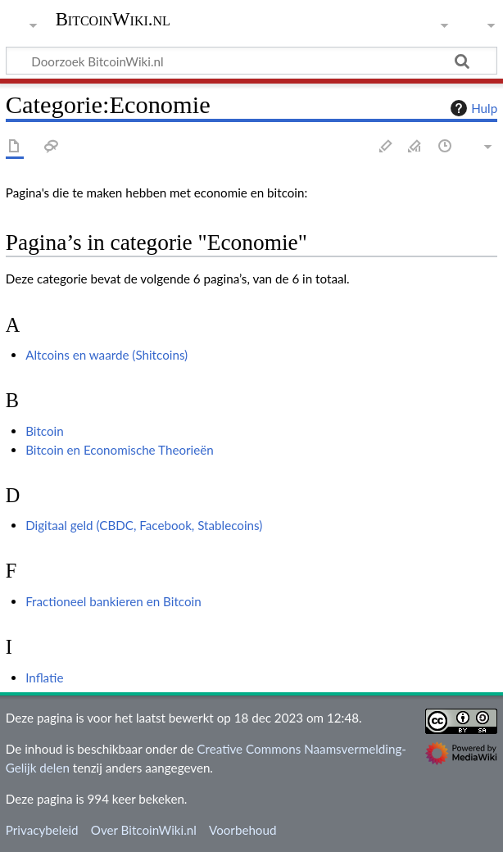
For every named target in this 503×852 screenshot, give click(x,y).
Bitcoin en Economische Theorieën (119, 449)
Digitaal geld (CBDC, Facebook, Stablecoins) (143, 525)
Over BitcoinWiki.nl (144, 830)
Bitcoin (44, 431)
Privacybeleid (42, 830)
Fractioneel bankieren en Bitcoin (113, 601)
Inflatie (44, 677)
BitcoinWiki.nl (113, 19)
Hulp (471, 108)
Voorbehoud (242, 830)
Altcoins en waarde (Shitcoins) (106, 354)
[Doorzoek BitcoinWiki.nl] (251, 61)
